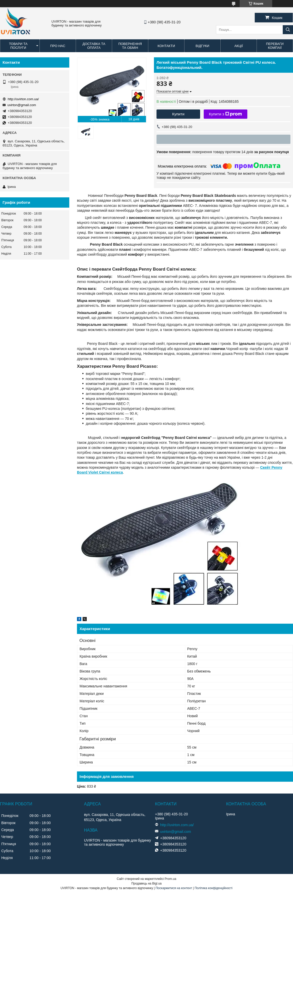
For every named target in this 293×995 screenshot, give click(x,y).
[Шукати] (288, 29)
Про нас (57, 46)
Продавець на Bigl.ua (146, 883)
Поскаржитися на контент (173, 888)
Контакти (166, 46)
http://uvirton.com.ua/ (23, 99)
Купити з (225, 114)
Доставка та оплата (94, 46)
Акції (238, 46)
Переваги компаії (275, 46)
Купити (178, 114)
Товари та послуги (18, 46)
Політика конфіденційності (213, 888)
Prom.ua (170, 879)
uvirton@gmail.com (21, 105)
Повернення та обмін (130, 46)
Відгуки (202, 46)
